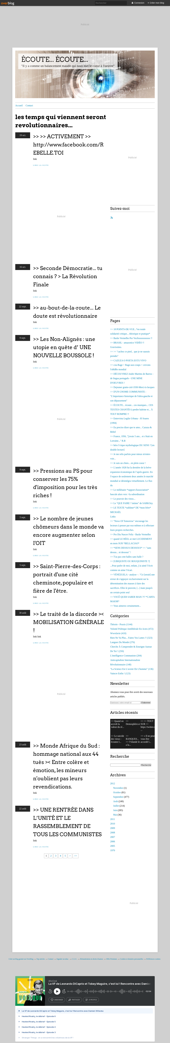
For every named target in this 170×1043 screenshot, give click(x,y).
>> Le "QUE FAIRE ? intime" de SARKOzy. (131, 503)
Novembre (118, 788)
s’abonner (57, 999)
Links (113, 516)
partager (74, 999)
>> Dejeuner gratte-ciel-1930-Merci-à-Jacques (132, 387)
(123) (120, 673)
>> (75, 855)
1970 (112, 850)
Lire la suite (41, 165)
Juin (115, 810)
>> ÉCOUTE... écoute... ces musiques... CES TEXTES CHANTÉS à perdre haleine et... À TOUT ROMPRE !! (131, 409)
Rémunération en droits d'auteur (91, 959)
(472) (131, 629)
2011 (112, 819)
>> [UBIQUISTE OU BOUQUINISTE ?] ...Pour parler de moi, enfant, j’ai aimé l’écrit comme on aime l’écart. (131, 565)
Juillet (116, 806)
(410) (118, 633)
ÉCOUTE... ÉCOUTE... (54, 59)
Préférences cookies (153, 959)
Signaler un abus (63, 959)
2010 (112, 823)
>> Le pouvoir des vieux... (122, 498)
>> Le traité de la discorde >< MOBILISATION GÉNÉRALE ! (68, 622)
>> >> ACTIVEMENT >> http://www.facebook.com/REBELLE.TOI (68, 144)
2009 (112, 828)
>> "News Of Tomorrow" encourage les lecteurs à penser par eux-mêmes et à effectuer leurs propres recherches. (132, 525)
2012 (112, 783)
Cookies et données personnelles (131, 959)
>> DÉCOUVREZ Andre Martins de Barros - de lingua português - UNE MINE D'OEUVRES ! (131, 378)
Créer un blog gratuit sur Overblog (21, 959)
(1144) (121, 624)
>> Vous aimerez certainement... (125, 606)
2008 (112, 832)
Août (115, 801)
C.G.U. (74, 959)
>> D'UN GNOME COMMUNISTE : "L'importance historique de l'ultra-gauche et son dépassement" (131, 396)
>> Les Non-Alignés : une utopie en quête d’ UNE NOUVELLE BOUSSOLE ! (64, 347)
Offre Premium (111, 959)
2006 (112, 841)
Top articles (40, 959)
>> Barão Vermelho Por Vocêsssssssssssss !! (131, 338)
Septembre (118, 797)
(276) (122, 642)
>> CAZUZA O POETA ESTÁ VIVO (128, 360)
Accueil (19, 105)
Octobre (117, 792)
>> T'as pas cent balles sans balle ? (126, 556)
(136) (131, 669)
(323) (131, 638)
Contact (29, 105)
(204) (126, 655)
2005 (112, 846)
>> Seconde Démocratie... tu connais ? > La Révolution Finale (68, 276)
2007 (112, 837)
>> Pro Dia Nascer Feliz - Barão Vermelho (130, 534)
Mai (115, 814)
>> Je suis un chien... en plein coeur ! (128, 463)
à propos (91, 999)
